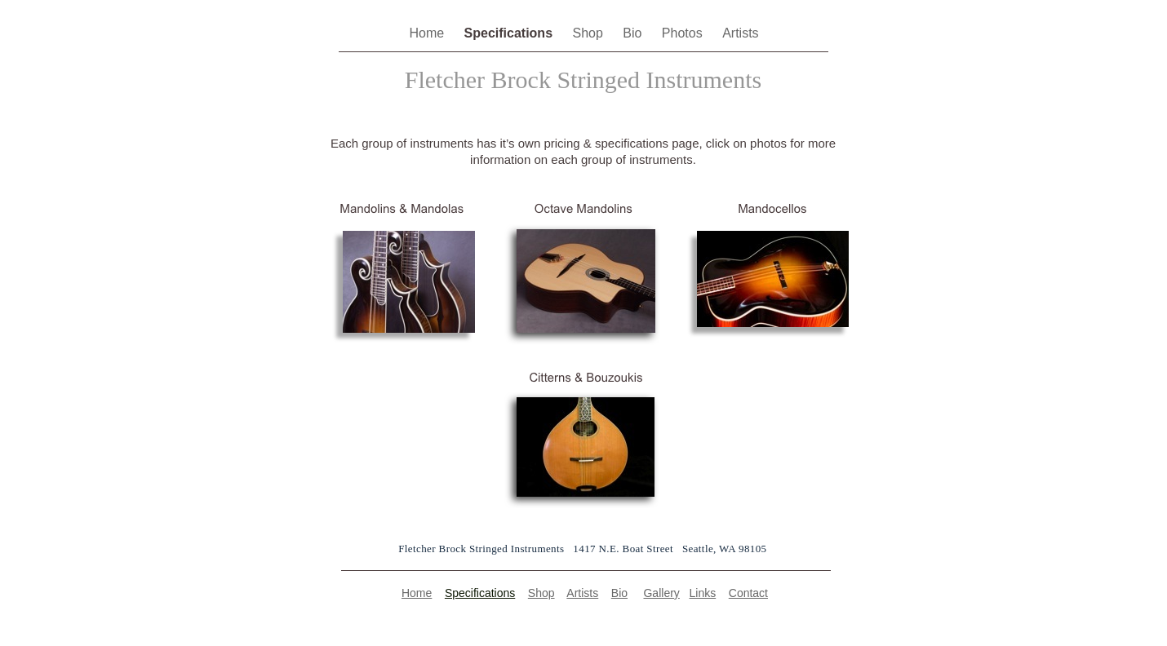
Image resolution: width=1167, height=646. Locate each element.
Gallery (661, 593)
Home (428, 33)
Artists (740, 33)
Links (703, 593)
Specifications (510, 33)
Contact (748, 593)
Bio (634, 33)
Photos (684, 33)
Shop (589, 33)
